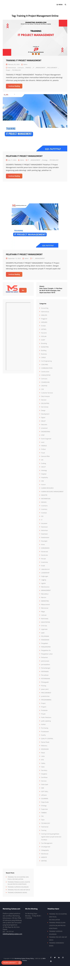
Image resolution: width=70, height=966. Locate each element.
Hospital (43, 474)
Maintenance (45, 587)
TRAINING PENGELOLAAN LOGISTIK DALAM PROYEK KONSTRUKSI (19, 883)
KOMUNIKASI (45, 548)
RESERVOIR (45, 749)
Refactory (44, 746)
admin (25, 64)
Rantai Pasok (45, 742)
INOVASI (43, 502)
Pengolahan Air (46, 650)
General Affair (45, 456)
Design (43, 410)
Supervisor (44, 809)
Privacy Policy (30, 958)
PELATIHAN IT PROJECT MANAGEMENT (24, 156)
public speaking (46, 721)
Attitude (43, 336)
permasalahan (45, 664)
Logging (43, 580)
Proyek (43, 714)
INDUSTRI (44, 495)
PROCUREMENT (52, 67)
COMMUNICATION (46, 368)
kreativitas (44, 562)
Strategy (45, 160)
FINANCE (28, 67)
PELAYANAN (45, 636)
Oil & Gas (44, 626)
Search (8, 269)
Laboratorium (45, 569)
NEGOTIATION (45, 622)
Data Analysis (45, 396)
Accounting (44, 308)
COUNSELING (45, 382)
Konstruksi (44, 555)
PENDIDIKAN (45, 640)
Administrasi (12, 67)
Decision (43, 400)
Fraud (43, 453)
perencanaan (45, 661)
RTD (42, 760)
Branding (44, 343)
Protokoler (44, 710)
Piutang (43, 686)
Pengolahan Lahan (47, 654)
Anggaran (44, 319)
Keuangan (44, 541)
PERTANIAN (45, 671)
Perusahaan (45, 675)
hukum (43, 484)
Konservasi (44, 551)
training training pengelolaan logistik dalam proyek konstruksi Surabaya (51, 837)
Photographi (45, 682)
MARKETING (45, 601)
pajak (42, 633)
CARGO (43, 357)
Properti (43, 707)
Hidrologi (44, 470)
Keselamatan (45, 537)
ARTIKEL (43, 329)
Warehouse (44, 854)
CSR (42, 389)
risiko (43, 756)
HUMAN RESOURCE (47, 488)
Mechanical (44, 608)
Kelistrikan (44, 530)
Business (44, 354)
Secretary (44, 770)
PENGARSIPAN (45, 647)
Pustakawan (45, 731)
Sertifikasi (44, 777)
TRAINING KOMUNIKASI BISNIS (17, 892)
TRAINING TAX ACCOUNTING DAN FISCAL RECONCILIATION (18, 878)
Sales (42, 767)
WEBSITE (44, 857)
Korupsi (43, 559)
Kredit (43, 566)
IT (33, 67)
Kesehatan (44, 534)
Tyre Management (46, 843)
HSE (42, 481)
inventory (44, 509)
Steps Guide (45, 802)
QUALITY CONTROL (47, 738)
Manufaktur (45, 594)
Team (42, 820)
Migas (43, 611)
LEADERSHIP (45, 573)
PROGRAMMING (46, 700)
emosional (44, 428)
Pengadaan (44, 643)
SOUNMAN (44, 798)
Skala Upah (44, 784)
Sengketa (44, 774)
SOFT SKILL (44, 791)
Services (43, 781)
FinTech (43, 449)
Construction (45, 371)
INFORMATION (45, 499)
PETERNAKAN (45, 678)
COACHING (44, 364)
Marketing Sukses (20, 958)
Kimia (43, 544)
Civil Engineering (46, 361)
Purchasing (44, 728)
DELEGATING (45, 403)
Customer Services (47, 393)
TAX (42, 816)
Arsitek (43, 326)
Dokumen (44, 424)
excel (42, 442)
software (44, 795)
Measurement (45, 604)
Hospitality (44, 477)
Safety (43, 763)
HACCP (43, 467)
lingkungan (44, 576)
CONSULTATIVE (45, 375)
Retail (43, 753)
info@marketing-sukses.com (12, 934)
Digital (43, 417)
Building (43, 350)
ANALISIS (44, 315)
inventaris (44, 506)
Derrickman (44, 407)
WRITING (44, 861)
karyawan (44, 523)
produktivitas (45, 696)
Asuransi (44, 333)
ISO (42, 516)
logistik (43, 583)
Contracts (21, 67)
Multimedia (44, 618)
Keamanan (44, 527)
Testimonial (44, 827)
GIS (42, 460)
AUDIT (43, 340)
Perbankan (44, 657)
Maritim (43, 597)
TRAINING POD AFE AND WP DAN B (19, 890)
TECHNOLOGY (16, 70)
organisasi (44, 629)
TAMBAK (44, 813)
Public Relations (46, 717)
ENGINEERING (45, 431)
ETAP (42, 435)
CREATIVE (44, 386)
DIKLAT (43, 421)
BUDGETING (45, 347)
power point (45, 689)
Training (43, 830)
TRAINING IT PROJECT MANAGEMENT (23, 60)
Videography (45, 850)
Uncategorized (45, 847)
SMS (42, 788)
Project (8, 70)
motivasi (43, 615)
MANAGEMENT (40, 67)
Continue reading (15, 86)
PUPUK (43, 724)
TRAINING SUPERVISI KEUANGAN (18, 887)
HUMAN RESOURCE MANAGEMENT (52, 491)
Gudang (43, 463)
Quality (43, 735)
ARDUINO (44, 322)
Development (45, 414)
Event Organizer (46, 439)
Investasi (44, 513)
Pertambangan (45, 668)
